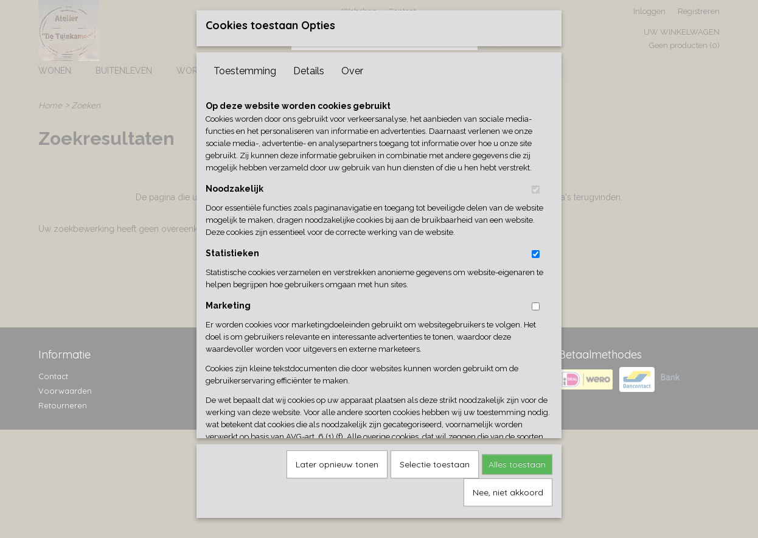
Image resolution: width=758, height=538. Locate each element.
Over (352, 66)
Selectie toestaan (435, 460)
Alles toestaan (517, 460)
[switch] (536, 185)
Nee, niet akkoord (508, 488)
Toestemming (245, 66)
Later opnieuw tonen (337, 460)
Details (308, 66)
